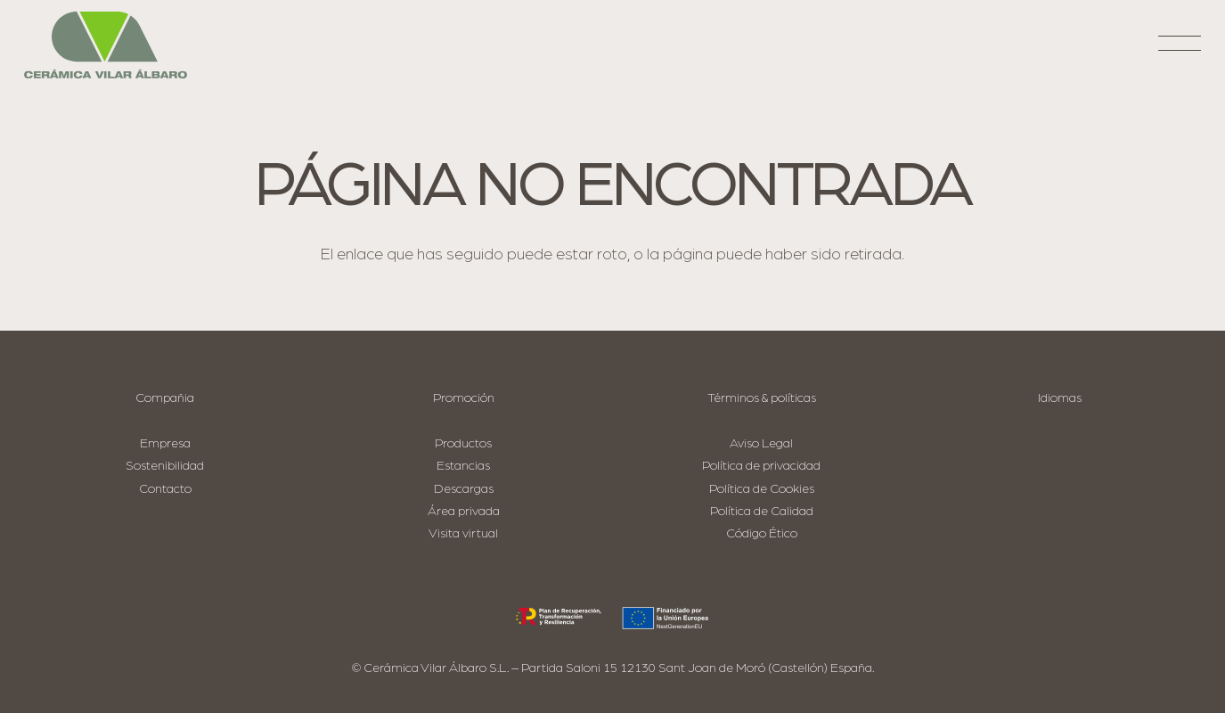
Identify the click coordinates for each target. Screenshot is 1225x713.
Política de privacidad (761, 465)
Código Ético (761, 533)
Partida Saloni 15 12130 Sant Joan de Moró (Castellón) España (696, 668)
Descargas (464, 489)
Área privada (464, 511)
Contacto (165, 489)
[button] (1180, 50)
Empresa (165, 443)
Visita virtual (463, 533)
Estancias (463, 465)
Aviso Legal (761, 443)
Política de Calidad (761, 511)
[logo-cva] (105, 45)
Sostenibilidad (165, 465)
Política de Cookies (761, 489)
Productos (463, 443)
